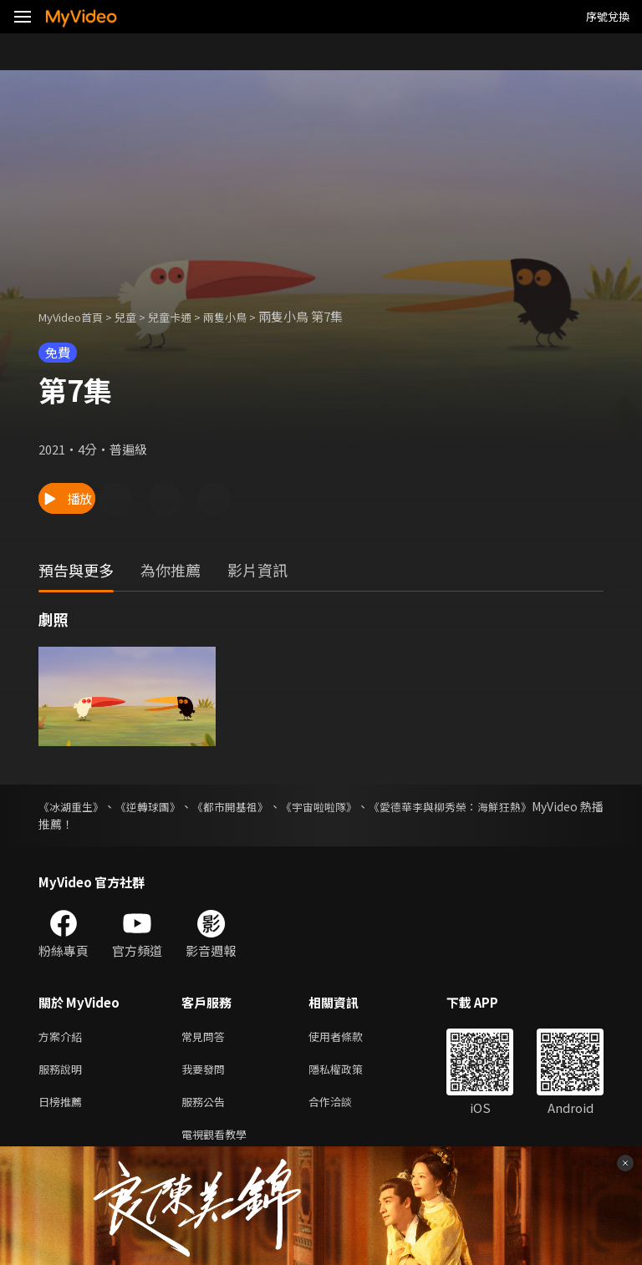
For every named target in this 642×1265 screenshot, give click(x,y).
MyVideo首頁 (76, 316)
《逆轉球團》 (165, 806)
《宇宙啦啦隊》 (366, 806)
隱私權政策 (349, 1072)
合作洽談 (343, 1107)
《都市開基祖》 (262, 806)
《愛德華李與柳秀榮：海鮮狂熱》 (516, 806)
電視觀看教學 (219, 1142)
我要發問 (206, 1072)
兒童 (138, 316)
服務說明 (63, 1072)
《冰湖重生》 (73, 806)
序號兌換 (607, 16)
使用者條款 (349, 1037)
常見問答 (206, 1037)
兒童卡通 (188, 316)
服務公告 (206, 1107)
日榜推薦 (63, 1107)
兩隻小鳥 (250, 316)
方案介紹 (63, 1037)
